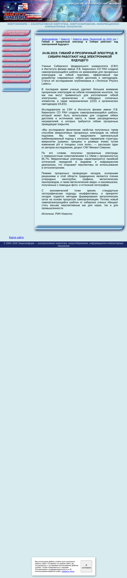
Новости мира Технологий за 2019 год (94, 39)
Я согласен (86, 566)
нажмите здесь (68, 571)
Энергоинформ (50, 39)
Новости (65, 39)
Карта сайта (16, 237)
